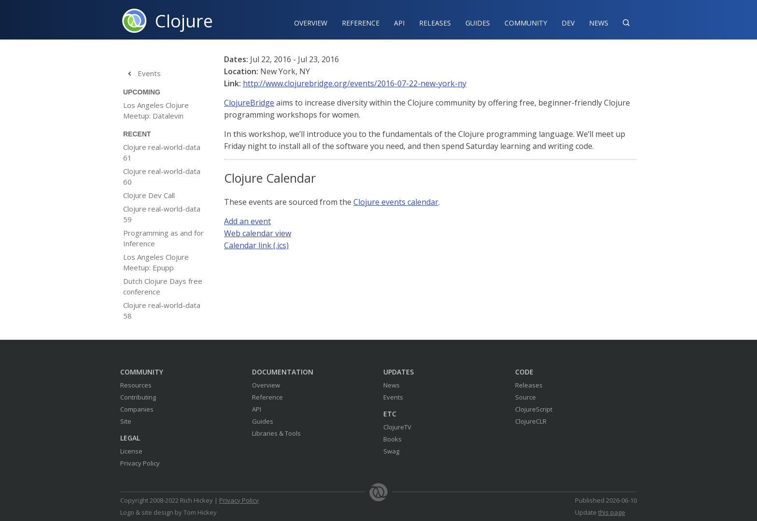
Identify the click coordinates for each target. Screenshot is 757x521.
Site (125, 421)
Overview (310, 22)
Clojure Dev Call (149, 195)
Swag (391, 451)
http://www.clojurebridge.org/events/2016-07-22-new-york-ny (354, 83)
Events (142, 73)
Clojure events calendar (395, 202)
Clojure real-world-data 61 (161, 152)
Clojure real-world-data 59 (161, 214)
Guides (477, 22)
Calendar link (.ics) (256, 245)
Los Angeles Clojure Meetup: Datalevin (156, 110)
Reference (267, 397)
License (131, 451)
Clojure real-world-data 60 (161, 176)
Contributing (138, 397)
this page (611, 512)
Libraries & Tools (276, 433)
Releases (435, 22)
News (598, 22)
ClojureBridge (249, 102)
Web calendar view (257, 233)
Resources (136, 385)
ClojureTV (397, 427)
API (399, 22)
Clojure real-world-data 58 (161, 310)
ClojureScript (533, 409)
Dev (568, 22)
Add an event (247, 221)
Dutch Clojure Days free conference (162, 286)
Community (526, 22)
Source (525, 397)
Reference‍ (360, 22)
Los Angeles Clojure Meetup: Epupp (156, 262)
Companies (137, 409)
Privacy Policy (140, 463)
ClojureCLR (531, 421)
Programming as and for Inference (163, 238)
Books (392, 439)
